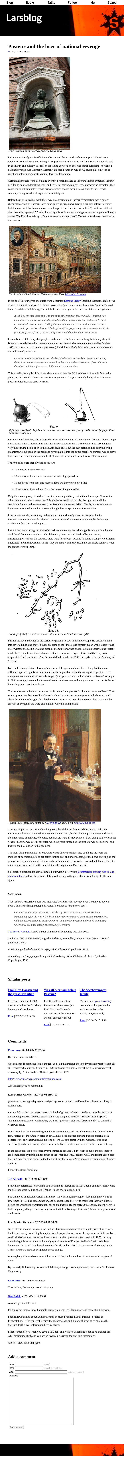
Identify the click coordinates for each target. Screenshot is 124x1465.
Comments (17, 1041)
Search (113, 2)
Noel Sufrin (14, 1296)
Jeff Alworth (15, 1178)
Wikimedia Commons (75, 294)
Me (92, 2)
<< (9, 52)
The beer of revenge (18, 931)
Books (30, 2)
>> (28, 52)
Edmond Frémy (72, 300)
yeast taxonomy (103, 1001)
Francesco (14, 1050)
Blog (9, 2)
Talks (51, 2)
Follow (72, 2)
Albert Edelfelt (53, 823)
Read (11, 1016)
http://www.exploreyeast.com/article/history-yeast (34, 1078)
